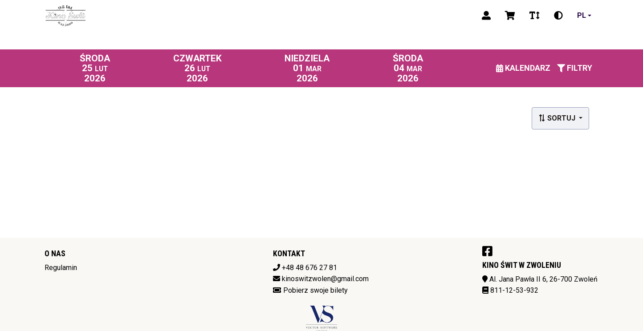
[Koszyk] (510, 15)
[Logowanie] (486, 15)
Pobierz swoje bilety (315, 290)
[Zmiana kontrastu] (558, 16)
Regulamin (61, 267)
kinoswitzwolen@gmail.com (325, 278)
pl (581, 15)
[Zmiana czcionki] (534, 16)
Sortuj (557, 118)
